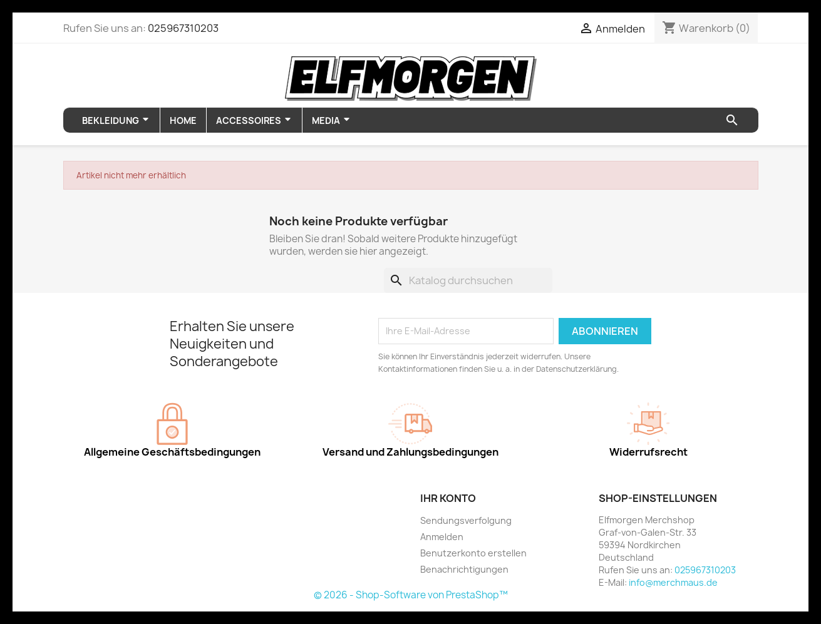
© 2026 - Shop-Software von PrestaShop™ (411, 594)
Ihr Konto (448, 498)
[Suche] (468, 280)
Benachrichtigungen (464, 569)
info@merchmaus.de (673, 582)
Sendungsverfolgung (466, 520)
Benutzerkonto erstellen (473, 553)
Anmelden (441, 537)
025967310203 (183, 28)
